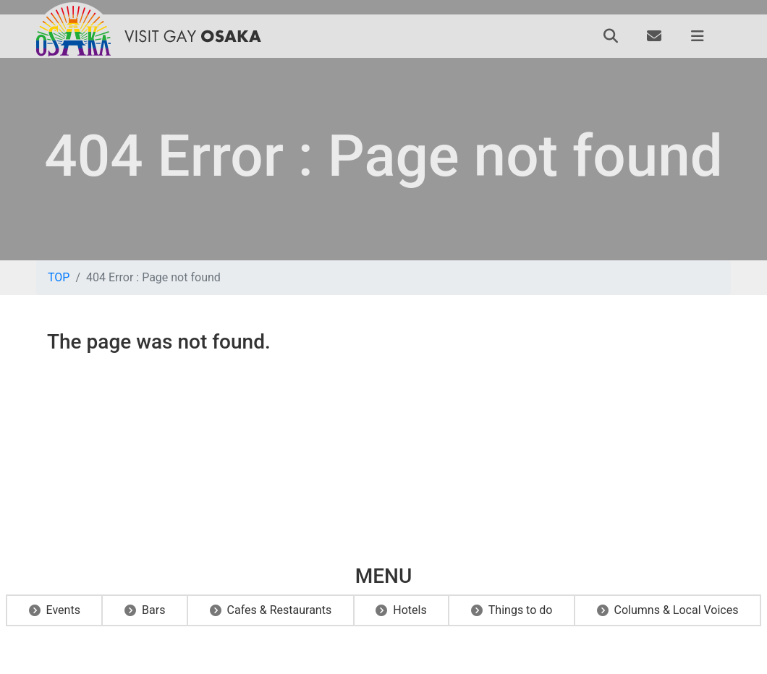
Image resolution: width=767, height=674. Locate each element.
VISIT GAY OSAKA (192, 36)
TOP (58, 277)
